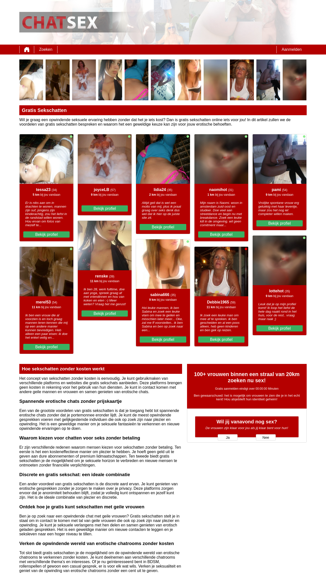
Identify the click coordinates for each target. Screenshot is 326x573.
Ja (228, 437)
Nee (266, 437)
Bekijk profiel (46, 234)
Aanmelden (292, 49)
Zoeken (45, 49)
